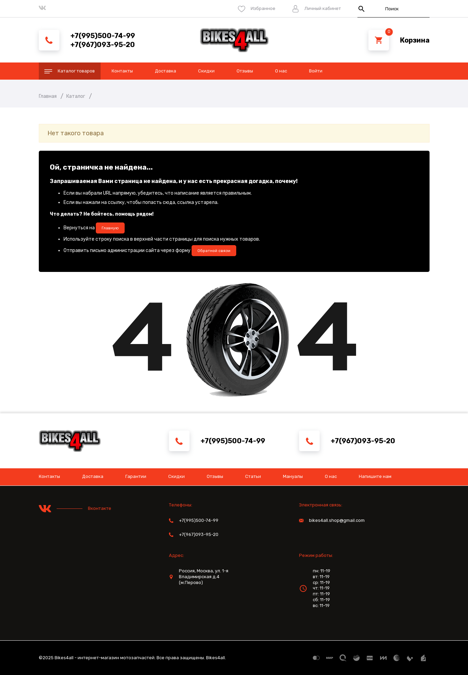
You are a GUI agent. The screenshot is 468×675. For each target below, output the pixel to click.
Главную (110, 228)
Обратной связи (213, 250)
